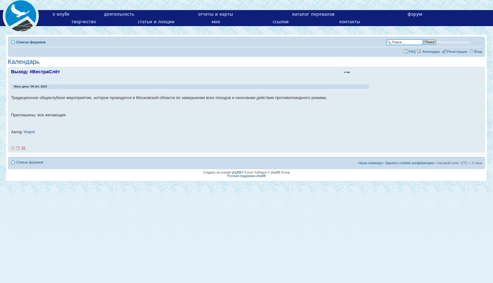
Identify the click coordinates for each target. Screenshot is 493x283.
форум (414, 14)
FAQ (412, 51)
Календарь (431, 51)
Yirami (29, 132)
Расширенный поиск (453, 42)
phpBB (236, 172)
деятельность (119, 14)
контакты (349, 22)
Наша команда (370, 163)
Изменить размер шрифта (477, 42)
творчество (83, 22)
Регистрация (457, 51)
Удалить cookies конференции (409, 163)
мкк (216, 22)
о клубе (61, 14)
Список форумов (31, 42)
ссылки (281, 22)
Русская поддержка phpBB (246, 176)
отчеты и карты (215, 14)
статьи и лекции (156, 22)
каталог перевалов (313, 14)
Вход (478, 51)
